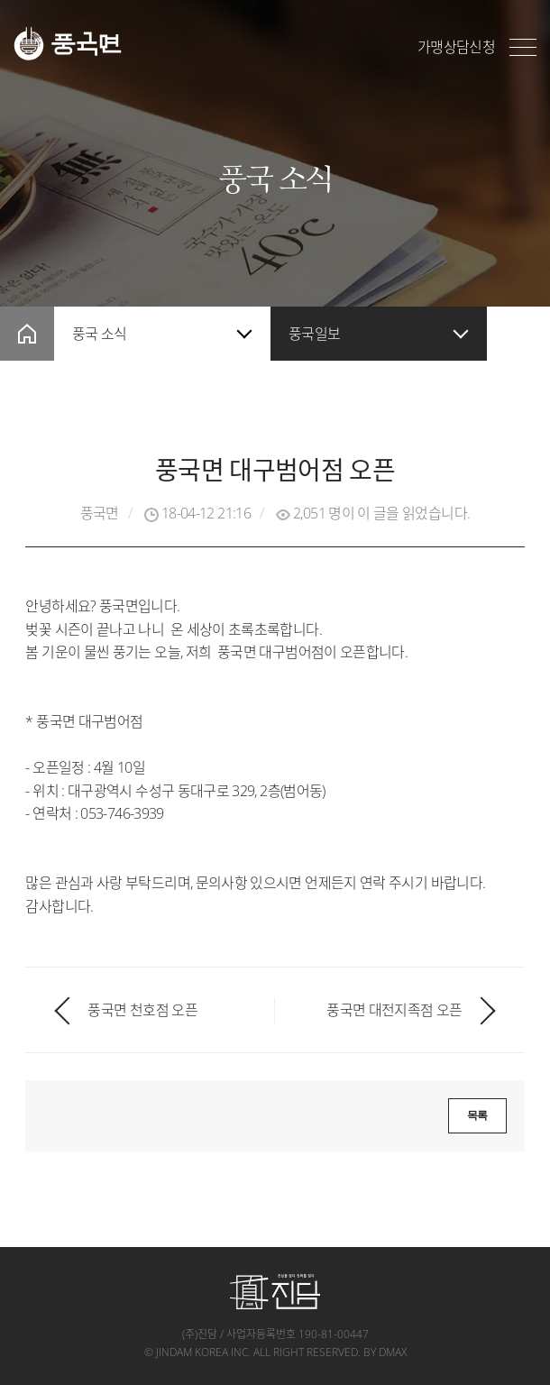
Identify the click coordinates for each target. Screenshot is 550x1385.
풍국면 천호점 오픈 (142, 1010)
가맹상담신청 (456, 47)
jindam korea (192, 1352)
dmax (393, 1352)
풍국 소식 (99, 334)
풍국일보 (314, 334)
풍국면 (68, 43)
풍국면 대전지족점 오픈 (394, 1010)
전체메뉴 (522, 47)
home (27, 334)
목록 (477, 1115)
